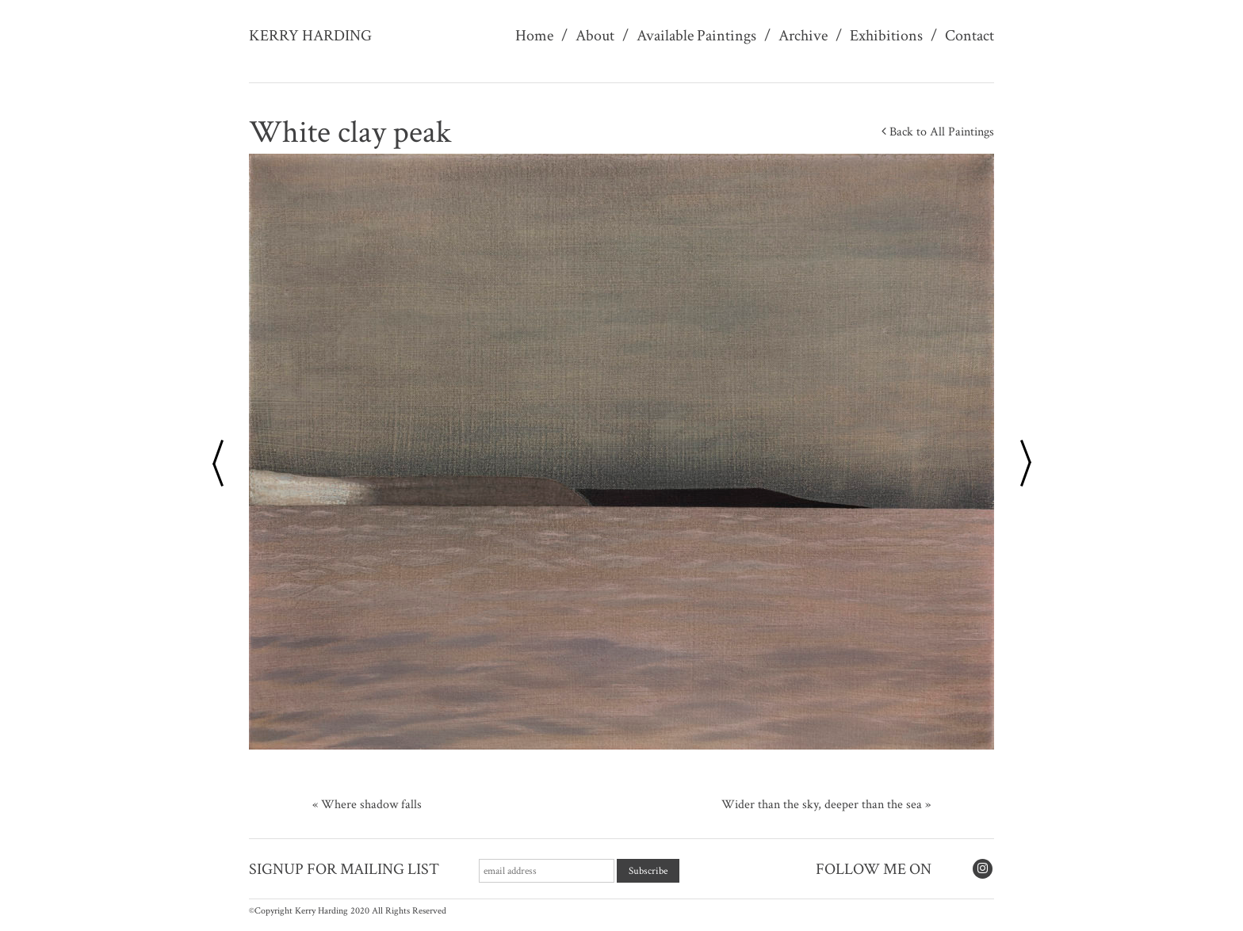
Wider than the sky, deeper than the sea (821, 804)
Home (534, 35)
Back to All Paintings (938, 132)
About (595, 35)
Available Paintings (696, 35)
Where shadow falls (371, 804)
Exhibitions (886, 35)
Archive (803, 35)
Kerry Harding (310, 35)
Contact (969, 35)
